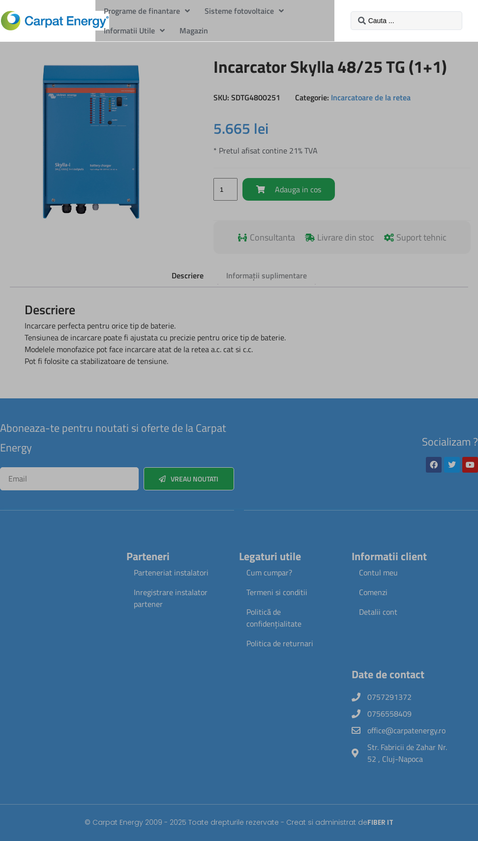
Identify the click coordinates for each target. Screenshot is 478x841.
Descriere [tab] (188, 275)
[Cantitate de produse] (225, 189)
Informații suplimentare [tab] (266, 275)
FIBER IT (380, 822)
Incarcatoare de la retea (371, 97)
